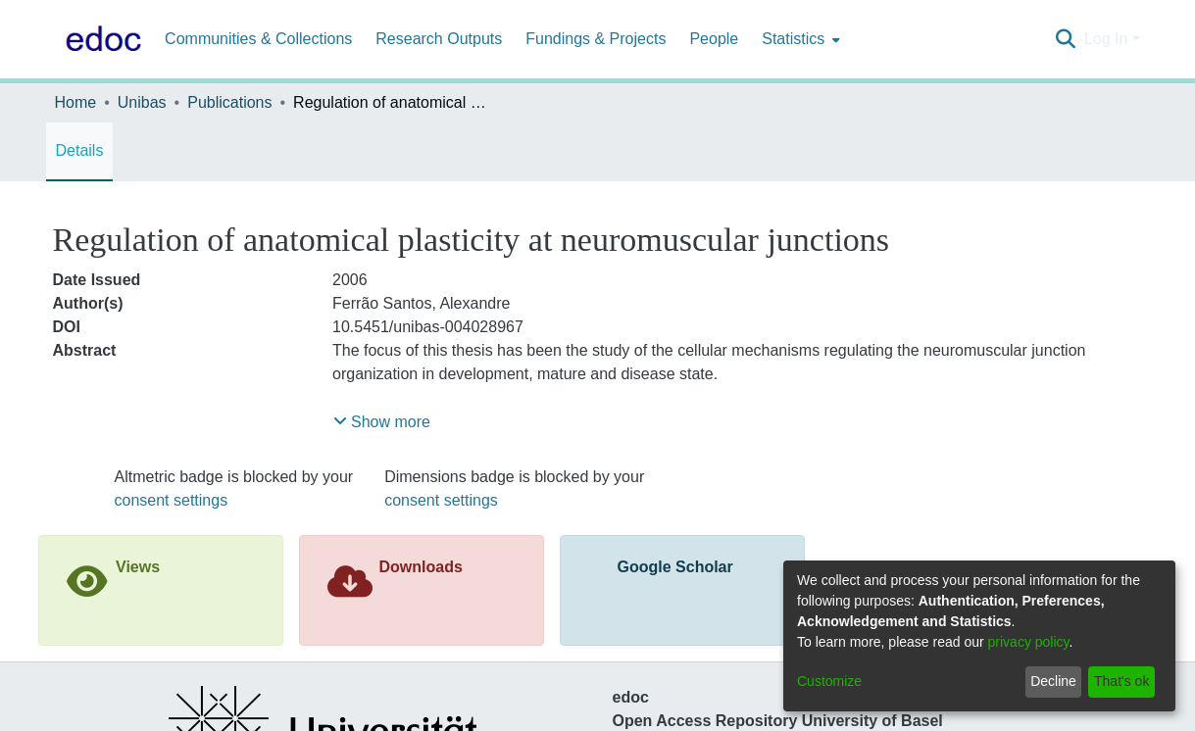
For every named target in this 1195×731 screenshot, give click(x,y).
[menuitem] (799, 39)
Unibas (142, 102)
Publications (229, 102)
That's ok (1121, 681)
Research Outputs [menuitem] (438, 38)
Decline (1053, 681)
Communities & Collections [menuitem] (258, 38)
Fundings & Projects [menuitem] (595, 38)
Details (80, 150)
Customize (829, 681)
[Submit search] (1066, 39)
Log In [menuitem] (1105, 38)
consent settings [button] (171, 500)
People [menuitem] (713, 38)
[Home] (100, 39)
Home (76, 102)
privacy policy (1029, 642)
